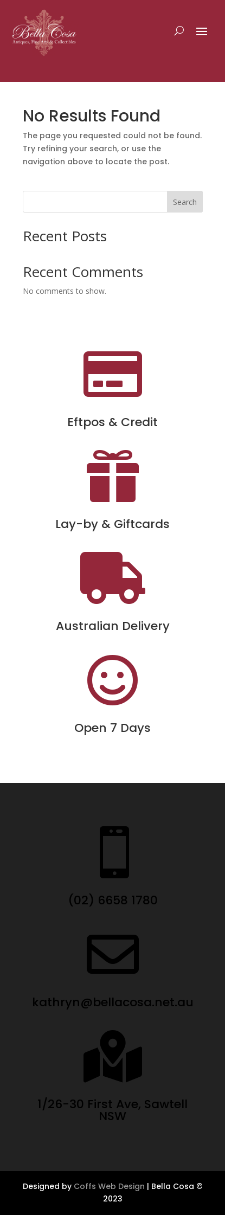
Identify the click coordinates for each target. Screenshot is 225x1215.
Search (185, 202)
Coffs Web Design (109, 1186)
